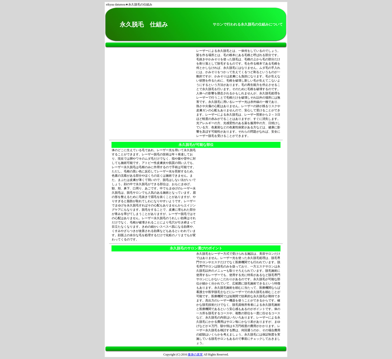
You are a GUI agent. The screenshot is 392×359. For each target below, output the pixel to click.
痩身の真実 (195, 354)
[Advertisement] (154, 94)
